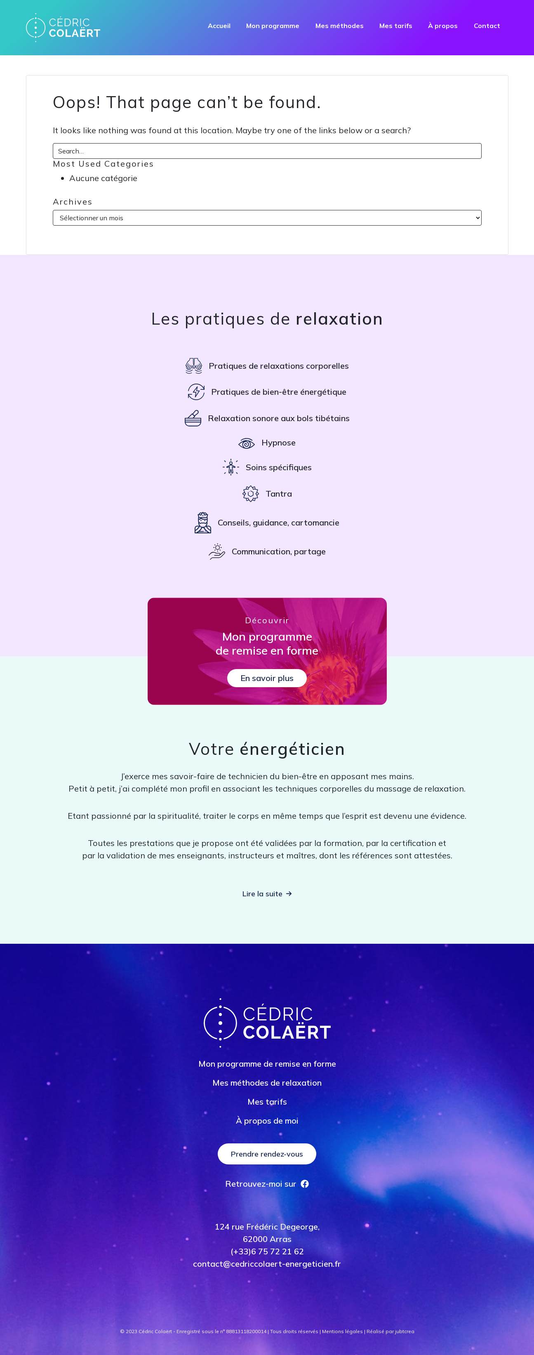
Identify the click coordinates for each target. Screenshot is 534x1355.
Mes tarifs (395, 25)
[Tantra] (267, 493)
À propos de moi (267, 1120)
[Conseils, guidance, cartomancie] (267, 522)
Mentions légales (342, 1331)
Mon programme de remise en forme (267, 1063)
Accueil (219, 25)
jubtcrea (404, 1331)
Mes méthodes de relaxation (267, 1082)
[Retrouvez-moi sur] (267, 1184)
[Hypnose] (267, 442)
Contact (487, 25)
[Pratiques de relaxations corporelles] (267, 366)
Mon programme (272, 25)
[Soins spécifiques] (267, 467)
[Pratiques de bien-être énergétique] (267, 392)
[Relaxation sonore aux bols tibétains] (267, 418)
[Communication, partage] (267, 551)
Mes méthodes (339, 25)
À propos (443, 25)
